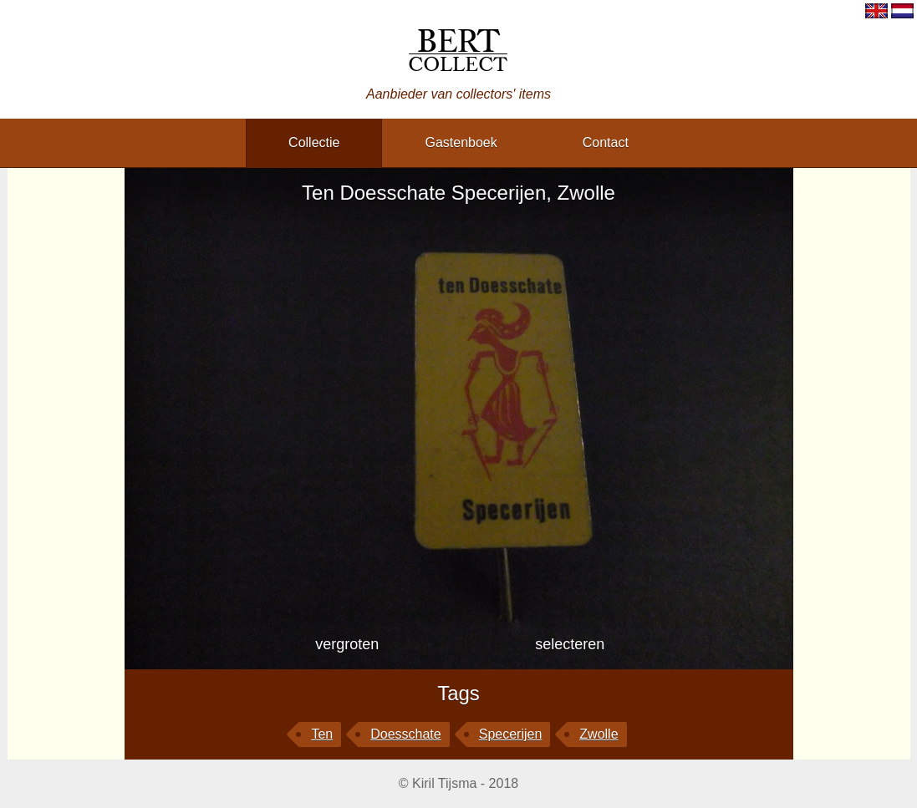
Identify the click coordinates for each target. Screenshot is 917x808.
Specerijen (511, 734)
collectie (313, 142)
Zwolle (598, 734)
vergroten (347, 644)
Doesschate (405, 734)
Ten (322, 734)
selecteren (569, 644)
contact (606, 142)
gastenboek (461, 142)
